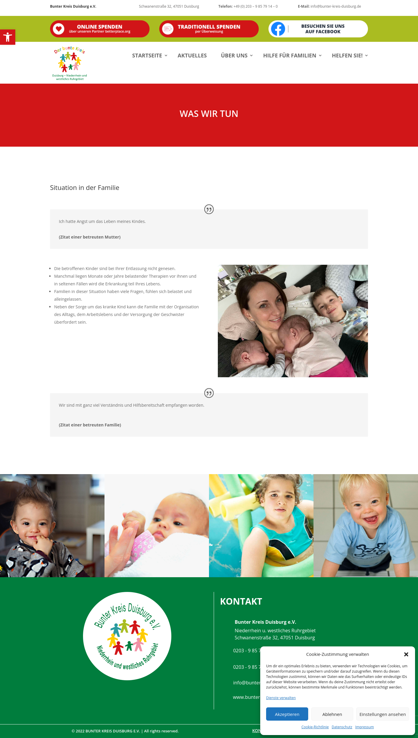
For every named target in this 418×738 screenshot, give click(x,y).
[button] (7, 37)
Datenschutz (342, 726)
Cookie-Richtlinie (315, 726)
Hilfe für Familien (289, 55)
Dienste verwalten (281, 697)
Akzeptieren (287, 714)
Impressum (364, 726)
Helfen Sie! (347, 55)
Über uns (234, 55)
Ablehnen (332, 714)
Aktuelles (192, 55)
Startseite (147, 55)
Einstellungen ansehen (382, 714)
